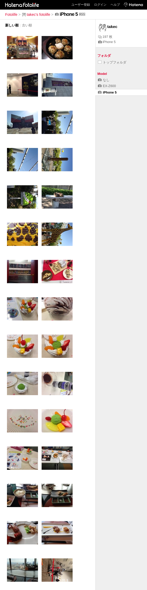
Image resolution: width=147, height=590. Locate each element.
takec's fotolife (36, 14)
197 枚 (105, 37)
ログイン (100, 4)
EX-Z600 (107, 86)
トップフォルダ (112, 62)
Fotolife (11, 14)
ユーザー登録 (80, 4)
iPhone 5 (107, 42)
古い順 (27, 25)
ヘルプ (115, 4)
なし (104, 80)
